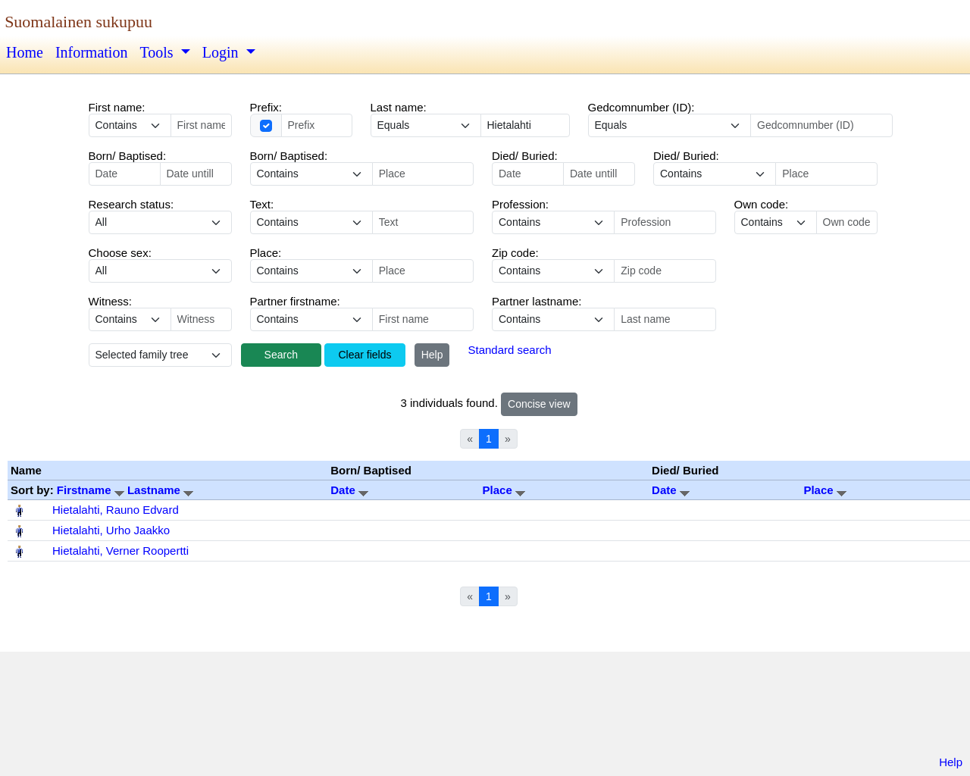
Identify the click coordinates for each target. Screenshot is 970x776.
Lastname (160, 489)
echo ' (311, 222)
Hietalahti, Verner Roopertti (120, 550)
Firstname (92, 489)
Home (24, 52)
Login (222, 52)
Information (91, 52)
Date (349, 489)
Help (432, 355)
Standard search (509, 349)
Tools (158, 52)
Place (504, 489)
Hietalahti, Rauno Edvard (115, 509)
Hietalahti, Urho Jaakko (111, 530)
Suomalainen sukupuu (78, 21)
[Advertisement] (485, 706)
